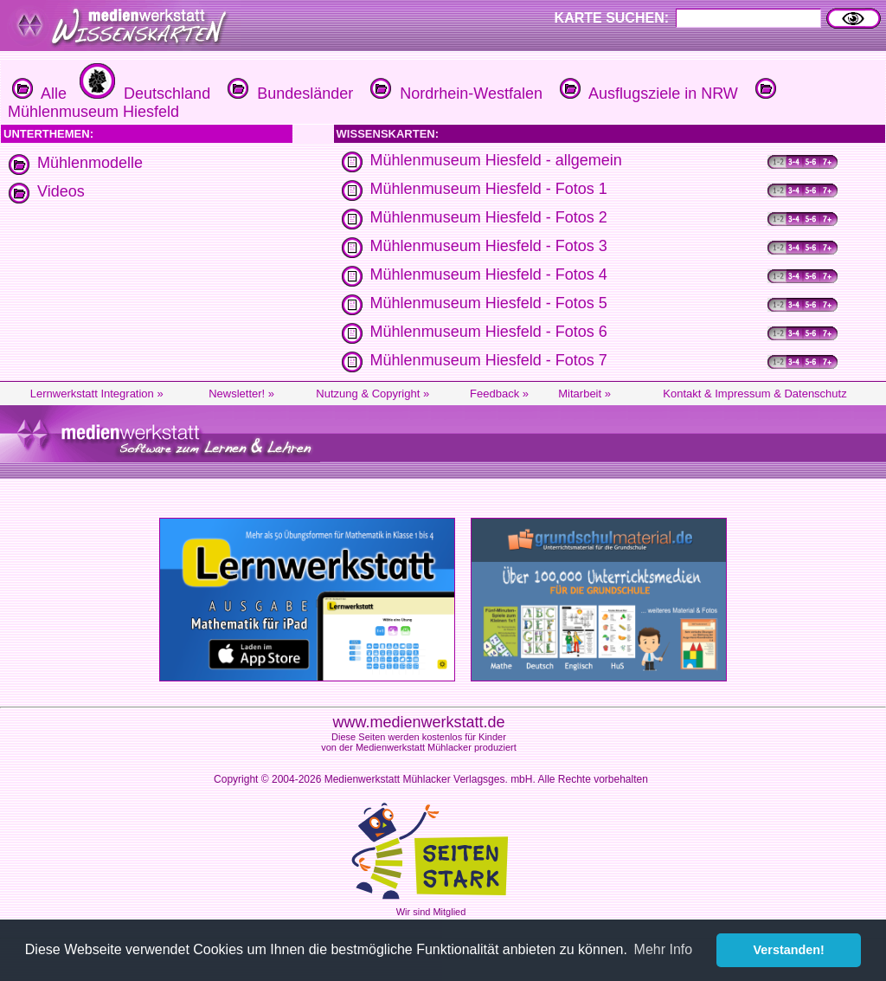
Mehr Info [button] (663, 949)
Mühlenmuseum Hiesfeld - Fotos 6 (488, 331)
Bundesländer (288, 93)
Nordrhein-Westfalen (454, 93)
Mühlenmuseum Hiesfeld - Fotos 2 (488, 217)
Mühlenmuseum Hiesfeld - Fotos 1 (488, 188)
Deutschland (142, 93)
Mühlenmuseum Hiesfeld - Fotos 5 (488, 303)
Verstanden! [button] (789, 950)
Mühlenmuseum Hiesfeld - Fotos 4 (488, 274)
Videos (61, 191)
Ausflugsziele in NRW (646, 93)
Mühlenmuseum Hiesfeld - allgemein (496, 160)
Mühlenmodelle (90, 162)
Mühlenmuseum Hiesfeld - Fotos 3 (488, 246)
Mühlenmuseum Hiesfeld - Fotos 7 (488, 360)
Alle (39, 93)
